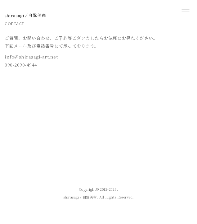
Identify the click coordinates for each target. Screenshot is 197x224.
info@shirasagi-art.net (31, 57)
